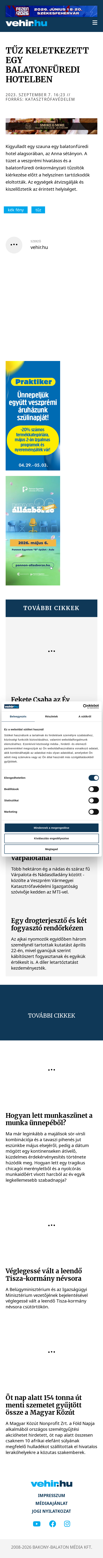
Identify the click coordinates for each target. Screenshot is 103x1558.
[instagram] (67, 1524)
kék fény (16, 209)
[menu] (94, 23)
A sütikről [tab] (84, 716)
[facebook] (52, 1524)
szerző (36, 241)
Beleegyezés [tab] (18, 716)
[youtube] (37, 1524)
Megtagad (51, 849)
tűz (38, 209)
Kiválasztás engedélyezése (51, 838)
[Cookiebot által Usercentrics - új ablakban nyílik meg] (83, 706)
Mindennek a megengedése (51, 827)
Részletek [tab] (51, 716)
